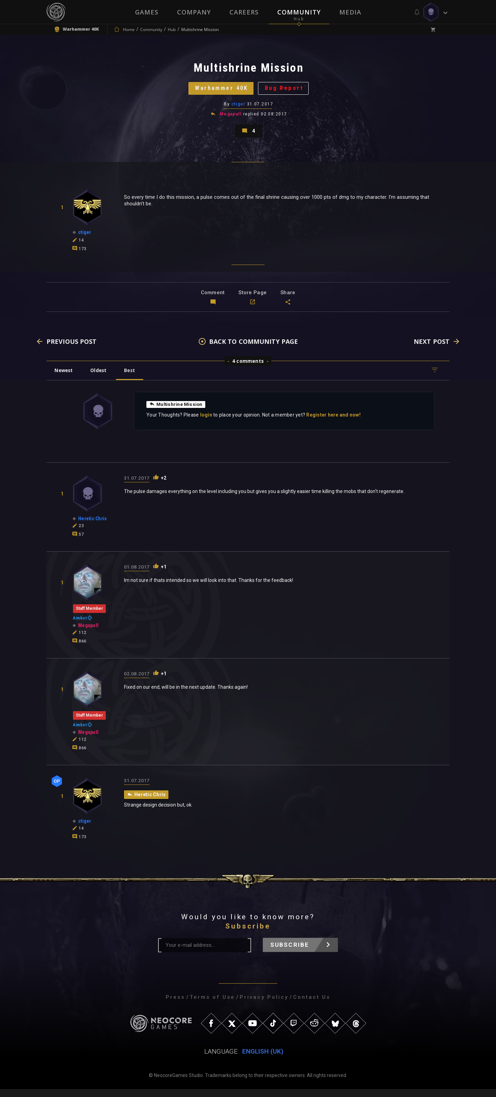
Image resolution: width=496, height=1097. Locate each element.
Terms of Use (212, 1005)
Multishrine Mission (176, 412)
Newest (65, 378)
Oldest (101, 378)
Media (350, 12)
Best (135, 378)
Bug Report (288, 91)
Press (175, 1005)
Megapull (231, 118)
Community (299, 12)
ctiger (238, 108)
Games (146, 12)
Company (194, 12)
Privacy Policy (264, 1005)
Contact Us (311, 1005)
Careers (244, 12)
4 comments (248, 369)
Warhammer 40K (219, 91)
